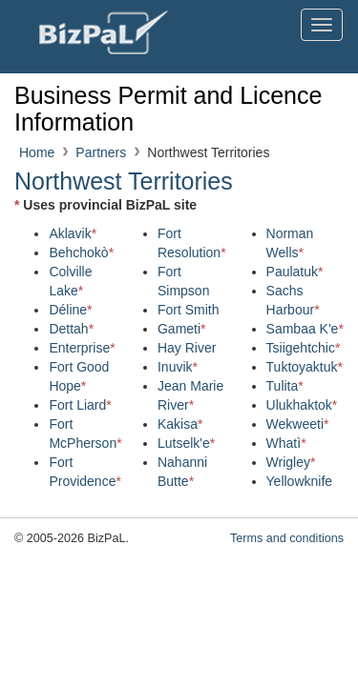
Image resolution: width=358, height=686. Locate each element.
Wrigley (291, 462)
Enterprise (82, 347)
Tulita (285, 385)
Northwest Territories (123, 181)
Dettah (71, 328)
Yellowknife (299, 481)
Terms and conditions (287, 538)
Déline (70, 309)
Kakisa (180, 424)
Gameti (182, 328)
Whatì (286, 443)
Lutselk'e (186, 443)
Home (36, 152)
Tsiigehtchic (303, 347)
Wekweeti (297, 424)
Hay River (187, 347)
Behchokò (81, 252)
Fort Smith (189, 309)
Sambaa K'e (305, 328)
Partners (100, 152)
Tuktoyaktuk (304, 366)
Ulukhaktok (302, 405)
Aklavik (72, 233)
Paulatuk (295, 271)
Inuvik (178, 366)
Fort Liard (80, 405)
